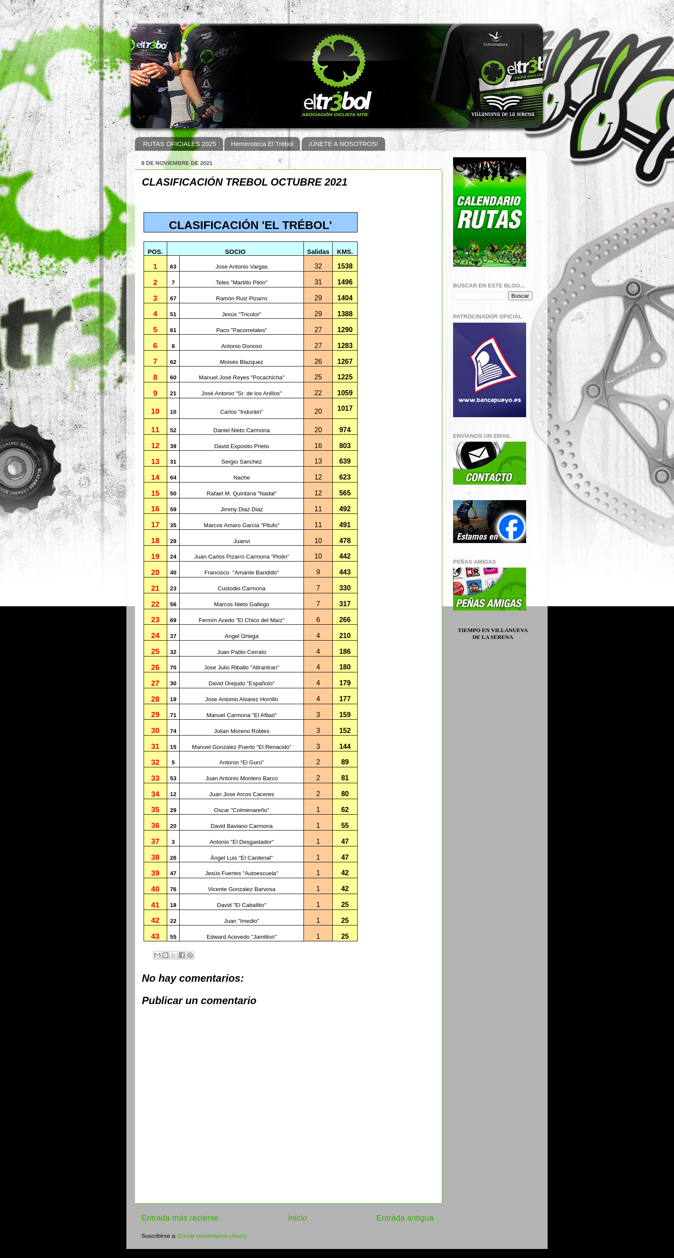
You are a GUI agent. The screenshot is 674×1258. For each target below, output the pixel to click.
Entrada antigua (405, 1217)
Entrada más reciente (180, 1217)
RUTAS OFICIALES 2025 (179, 143)
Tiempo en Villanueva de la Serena (493, 633)
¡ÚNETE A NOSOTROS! (343, 143)
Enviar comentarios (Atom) (212, 1236)
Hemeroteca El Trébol (262, 143)
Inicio (297, 1217)
